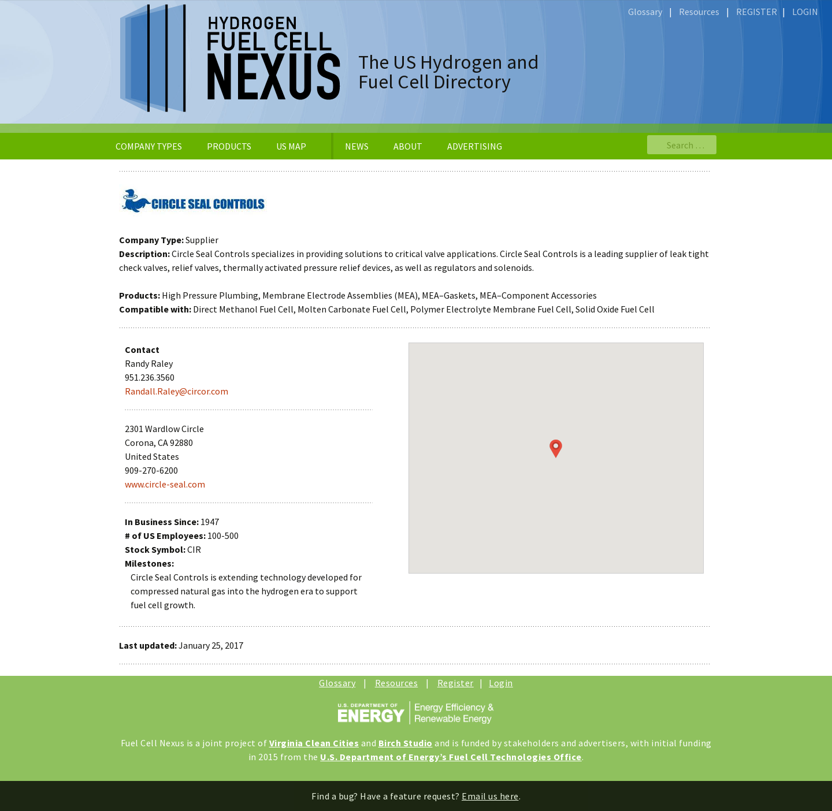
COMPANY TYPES (149, 146)
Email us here (490, 796)
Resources (699, 11)
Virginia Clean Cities (314, 743)
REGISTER (756, 11)
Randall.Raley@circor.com (176, 391)
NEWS (357, 146)
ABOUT (407, 146)
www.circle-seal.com (165, 484)
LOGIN (805, 11)
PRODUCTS (229, 146)
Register (455, 683)
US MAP (291, 146)
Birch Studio (405, 743)
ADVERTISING (474, 146)
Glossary (645, 11)
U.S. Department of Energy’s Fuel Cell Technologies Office (451, 756)
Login (501, 683)
